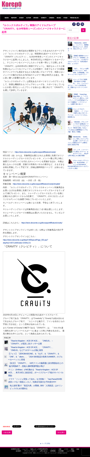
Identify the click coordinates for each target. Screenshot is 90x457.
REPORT (14, 18)
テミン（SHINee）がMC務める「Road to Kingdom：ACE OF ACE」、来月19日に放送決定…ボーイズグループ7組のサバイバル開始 (36, 373)
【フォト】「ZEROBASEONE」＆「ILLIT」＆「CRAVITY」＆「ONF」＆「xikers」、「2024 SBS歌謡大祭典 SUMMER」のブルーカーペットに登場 (35, 357)
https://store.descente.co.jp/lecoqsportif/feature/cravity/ (35, 152)
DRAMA (35, 18)
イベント (53, 449)
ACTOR (28, 18)
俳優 (60, 449)
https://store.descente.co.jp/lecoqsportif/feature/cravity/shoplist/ (36, 184)
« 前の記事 (7, 432)
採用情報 (52, 451)
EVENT (21, 18)
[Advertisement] (56, 6)
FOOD (65, 18)
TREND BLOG (74, 18)
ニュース (25, 449)
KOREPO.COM (15, 449)
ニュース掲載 (70, 451)
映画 (72, 449)
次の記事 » (61, 432)
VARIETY (43, 18)
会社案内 (18, 451)
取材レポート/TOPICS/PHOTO (39, 449)
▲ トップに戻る (45, 443)
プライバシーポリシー (30, 451)
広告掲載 (61, 451)
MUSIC (59, 18)
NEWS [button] (7, 18)
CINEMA (51, 18)
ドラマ (66, 449)
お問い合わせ (43, 451)
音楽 (77, 449)
